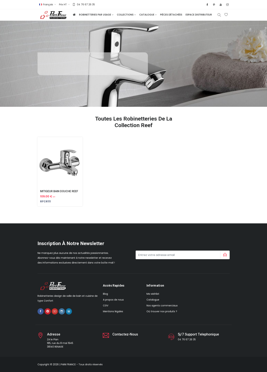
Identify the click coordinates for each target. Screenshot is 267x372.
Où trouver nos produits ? (161, 311)
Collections (125, 14)
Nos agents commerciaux (162, 305)
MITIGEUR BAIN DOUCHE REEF (59, 191)
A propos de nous (113, 299)
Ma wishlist (152, 294)
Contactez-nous (125, 334)
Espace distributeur (199, 14)
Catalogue (146, 14)
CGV (105, 305)
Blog (105, 294)
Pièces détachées (171, 14)
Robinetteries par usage (95, 14)
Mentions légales (113, 311)
